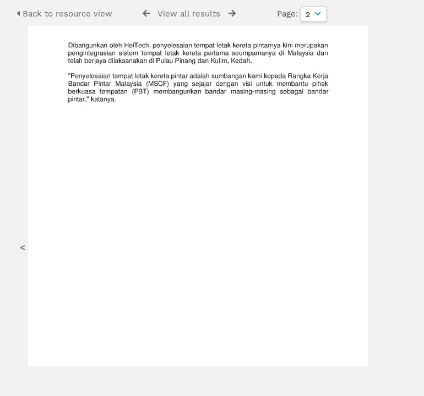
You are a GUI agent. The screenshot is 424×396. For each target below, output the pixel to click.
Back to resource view (64, 14)
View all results (188, 14)
